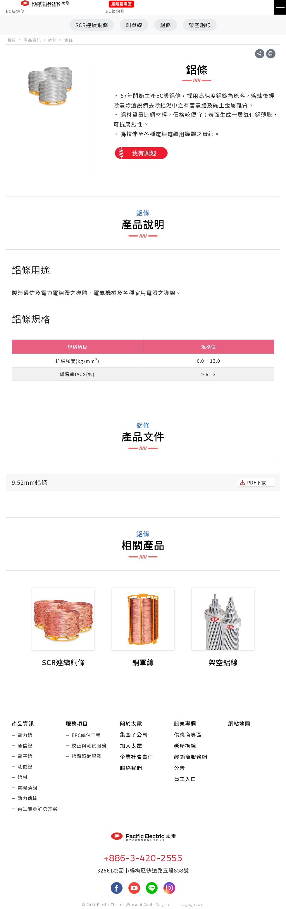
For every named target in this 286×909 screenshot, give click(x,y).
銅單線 (134, 25)
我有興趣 (144, 153)
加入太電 (131, 745)
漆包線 (25, 766)
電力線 (25, 734)
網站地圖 (239, 723)
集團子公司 (134, 734)
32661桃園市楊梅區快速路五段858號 (143, 870)
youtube (134, 888)
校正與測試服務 (89, 745)
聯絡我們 (131, 767)
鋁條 (165, 25)
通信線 (25, 745)
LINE (152, 888)
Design (184, 905)
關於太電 (131, 723)
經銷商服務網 (190, 756)
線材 (22, 777)
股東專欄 (185, 723)
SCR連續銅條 (91, 25)
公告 (179, 767)
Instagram (169, 888)
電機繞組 (27, 787)
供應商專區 (188, 734)
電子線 (25, 755)
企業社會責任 (136, 756)
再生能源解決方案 (37, 808)
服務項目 (77, 723)
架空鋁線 (200, 25)
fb (117, 888)
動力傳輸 (27, 798)
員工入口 (185, 779)
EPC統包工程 (86, 734)
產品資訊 (23, 723)
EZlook (198, 905)
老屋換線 (185, 745)
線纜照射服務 (86, 755)
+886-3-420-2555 (143, 858)
